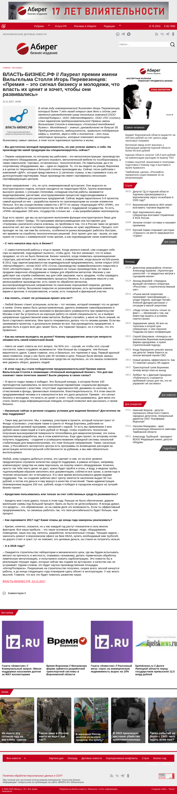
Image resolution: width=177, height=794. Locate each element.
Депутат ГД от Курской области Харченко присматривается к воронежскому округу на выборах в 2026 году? (153, 196)
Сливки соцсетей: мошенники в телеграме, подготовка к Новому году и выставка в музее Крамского (150, 165)
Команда (153, 764)
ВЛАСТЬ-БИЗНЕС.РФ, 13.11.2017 (24, 581)
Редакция (109, 26)
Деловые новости (92, 758)
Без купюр (7, 612)
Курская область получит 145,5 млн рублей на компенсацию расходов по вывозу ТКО (150, 156)
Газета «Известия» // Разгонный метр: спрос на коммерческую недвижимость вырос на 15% (111, 668)
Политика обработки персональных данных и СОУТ (33, 775)
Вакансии (92, 789)
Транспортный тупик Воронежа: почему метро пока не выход (151, 369)
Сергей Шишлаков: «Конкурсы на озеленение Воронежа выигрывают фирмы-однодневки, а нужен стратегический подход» (153, 340)
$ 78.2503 (154, 26)
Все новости (14, 758)
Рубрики (39, 26)
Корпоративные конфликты (122, 758)
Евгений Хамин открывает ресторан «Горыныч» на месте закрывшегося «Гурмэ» (153, 233)
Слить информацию (108, 789)
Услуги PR (61, 26)
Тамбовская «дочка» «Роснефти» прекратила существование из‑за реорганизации (144, 175)
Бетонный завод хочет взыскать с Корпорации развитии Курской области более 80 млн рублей (147, 147)
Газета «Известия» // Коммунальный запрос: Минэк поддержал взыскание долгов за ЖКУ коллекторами (21, 670)
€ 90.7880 (169, 26)
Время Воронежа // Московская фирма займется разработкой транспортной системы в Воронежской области (66, 670)
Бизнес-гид (159, 758)
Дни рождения (133, 404)
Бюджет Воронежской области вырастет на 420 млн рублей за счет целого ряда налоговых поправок (150, 138)
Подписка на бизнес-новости (72, 789)
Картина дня (56, 758)
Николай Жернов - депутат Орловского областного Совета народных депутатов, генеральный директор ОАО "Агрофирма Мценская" (153, 416)
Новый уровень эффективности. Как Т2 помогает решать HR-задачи (154, 361)
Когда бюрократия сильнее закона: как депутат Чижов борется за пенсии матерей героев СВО (153, 352)
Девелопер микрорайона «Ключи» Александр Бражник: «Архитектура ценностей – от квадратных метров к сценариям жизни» (154, 272)
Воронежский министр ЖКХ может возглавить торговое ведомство (153, 206)
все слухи (170, 241)
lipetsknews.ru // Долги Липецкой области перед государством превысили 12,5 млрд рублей (155, 670)
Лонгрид (130, 261)
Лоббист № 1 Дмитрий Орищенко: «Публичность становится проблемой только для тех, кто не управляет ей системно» (152, 379)
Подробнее (169, 448)
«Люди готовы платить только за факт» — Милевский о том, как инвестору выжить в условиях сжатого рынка (151, 314)
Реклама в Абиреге (85, 26)
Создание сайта (159, 789)
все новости (169, 394)
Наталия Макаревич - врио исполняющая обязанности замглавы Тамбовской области (154, 429)
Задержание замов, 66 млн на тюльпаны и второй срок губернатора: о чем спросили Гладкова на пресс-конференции (152, 327)
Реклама (167, 764)
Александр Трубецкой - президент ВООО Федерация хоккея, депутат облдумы (153, 439)
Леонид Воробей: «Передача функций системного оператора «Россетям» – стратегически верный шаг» (154, 285)
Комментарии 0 (17, 593)
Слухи (128, 185)
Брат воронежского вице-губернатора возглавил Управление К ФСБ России (153, 215)
